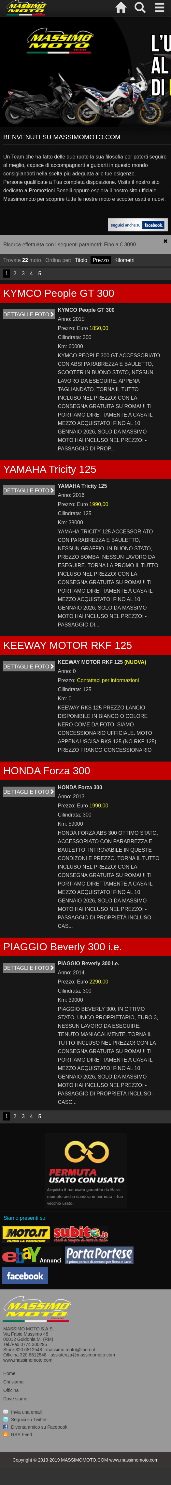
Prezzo (101, 260)
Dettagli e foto (28, 314)
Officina (11, 1390)
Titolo (81, 260)
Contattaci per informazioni (108, 680)
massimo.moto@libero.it (70, 1349)
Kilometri (124, 260)
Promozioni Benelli (50, 190)
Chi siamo (13, 1381)
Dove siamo (15, 1398)
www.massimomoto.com (27, 1360)
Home (9, 1373)
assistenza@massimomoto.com (82, 1354)
